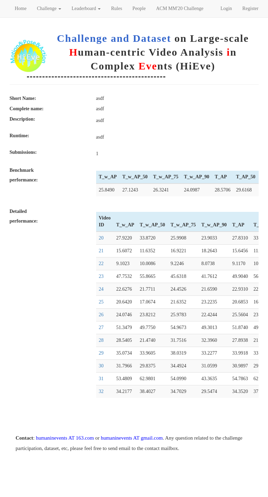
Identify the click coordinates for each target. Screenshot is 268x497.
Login (226, 8)
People (139, 8)
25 (101, 301)
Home (21, 8)
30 (101, 365)
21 (101, 250)
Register (250, 8)
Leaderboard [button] (86, 8)
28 (101, 340)
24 (101, 289)
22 (101, 263)
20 (101, 238)
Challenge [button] (49, 8)
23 (101, 276)
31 (101, 378)
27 (101, 327)
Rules (116, 8)
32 (101, 391)
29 (101, 353)
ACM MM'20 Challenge (179, 8)
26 (101, 314)
